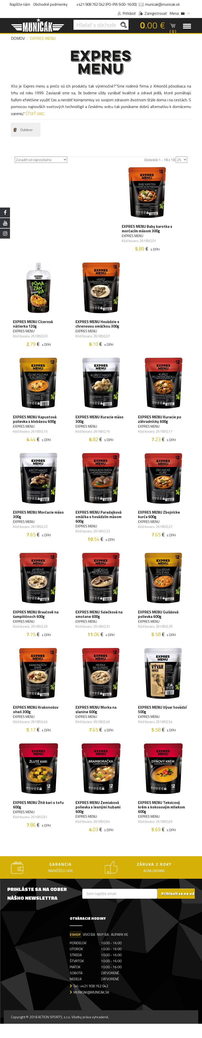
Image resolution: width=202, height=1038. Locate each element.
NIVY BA (104, 948)
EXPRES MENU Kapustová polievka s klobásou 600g (35, 424)
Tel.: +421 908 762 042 (91, 1000)
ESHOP (75, 948)
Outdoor (22, 130)
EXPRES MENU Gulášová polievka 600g (158, 623)
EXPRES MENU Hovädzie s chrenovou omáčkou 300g (98, 327)
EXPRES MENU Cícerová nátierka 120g (33, 327)
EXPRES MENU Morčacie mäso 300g (34, 521)
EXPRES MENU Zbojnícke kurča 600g (159, 521)
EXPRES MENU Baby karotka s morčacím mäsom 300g (146, 229)
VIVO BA (89, 948)
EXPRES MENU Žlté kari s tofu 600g (35, 818)
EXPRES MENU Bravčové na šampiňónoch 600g (36, 623)
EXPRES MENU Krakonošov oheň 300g (36, 720)
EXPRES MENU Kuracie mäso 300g (100, 424)
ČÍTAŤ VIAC (35, 114)
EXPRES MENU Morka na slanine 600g (96, 720)
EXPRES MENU (133, 236)
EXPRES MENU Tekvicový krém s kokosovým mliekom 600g (162, 820)
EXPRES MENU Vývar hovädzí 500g (162, 720)
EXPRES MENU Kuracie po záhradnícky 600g (160, 424)
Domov (18, 38)
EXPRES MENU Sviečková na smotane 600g (99, 623)
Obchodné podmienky (50, 4)
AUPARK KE (120, 948)
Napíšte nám (20, 4)
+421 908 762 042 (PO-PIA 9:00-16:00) (106, 4)
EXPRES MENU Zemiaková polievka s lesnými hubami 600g (98, 820)
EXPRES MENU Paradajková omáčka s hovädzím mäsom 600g (99, 524)
